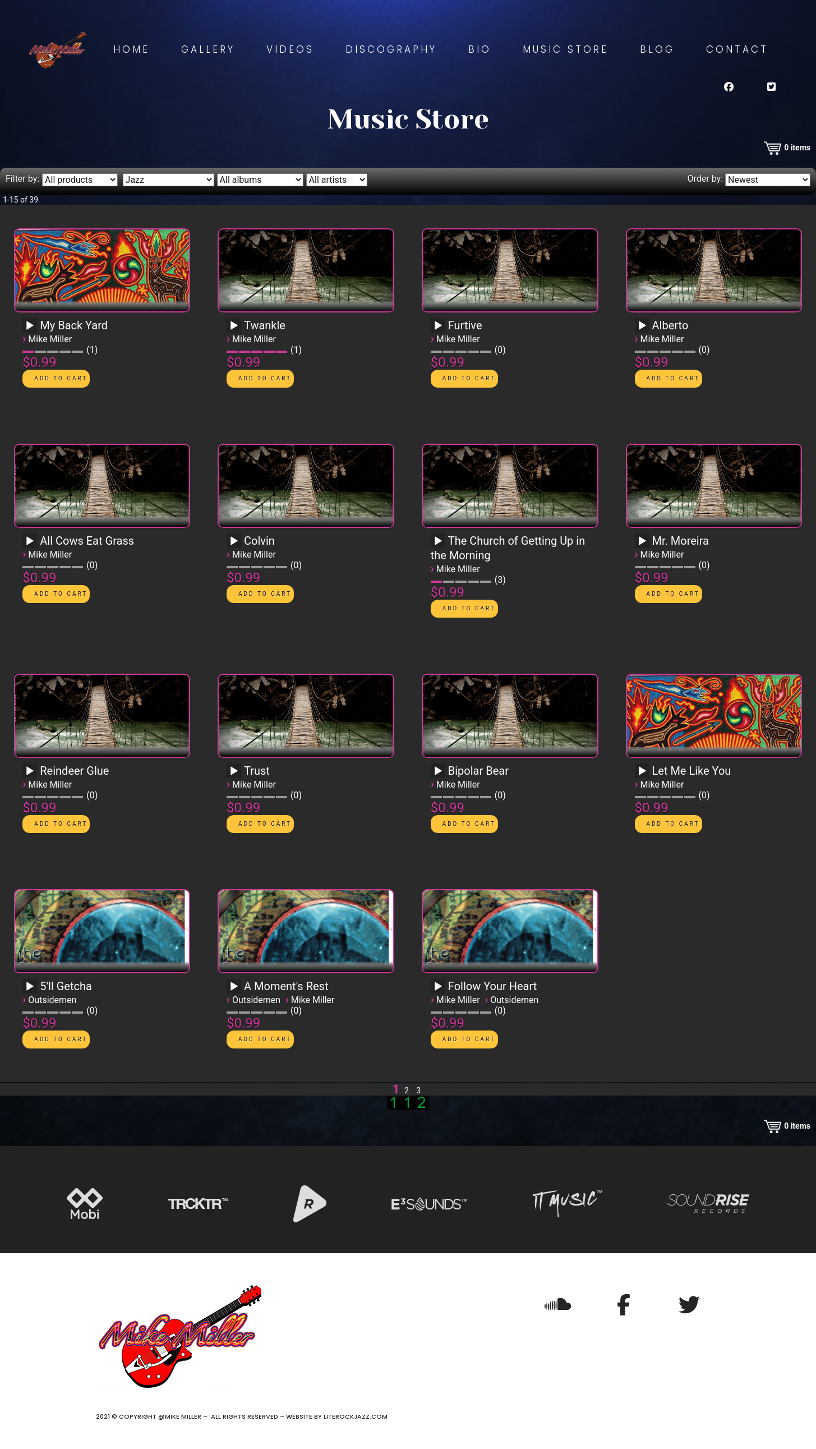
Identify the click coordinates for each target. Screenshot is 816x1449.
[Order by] (767, 179)
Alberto (670, 325)
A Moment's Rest (286, 986)
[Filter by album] (260, 179)
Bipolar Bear (478, 771)
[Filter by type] (80, 179)
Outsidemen (52, 1000)
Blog (657, 49)
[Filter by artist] (336, 179)
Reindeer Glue (74, 771)
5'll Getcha (66, 986)
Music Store (565, 49)
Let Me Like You (691, 771)
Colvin (259, 541)
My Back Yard (74, 325)
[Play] (29, 326)
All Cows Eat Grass (87, 541)
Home (131, 49)
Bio (479, 49)
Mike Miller (50, 339)
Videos (290, 49)
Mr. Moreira (680, 541)
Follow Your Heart (492, 986)
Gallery (208, 49)
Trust (257, 771)
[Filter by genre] (168, 179)
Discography (391, 49)
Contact (737, 49)
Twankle (264, 325)
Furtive (465, 325)
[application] (31, 329)
